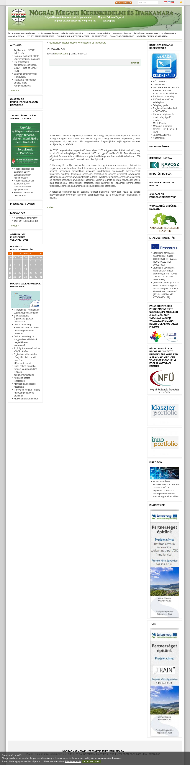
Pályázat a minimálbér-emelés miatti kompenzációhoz (25, 83)
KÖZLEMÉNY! (160, 81)
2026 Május (25, 253)
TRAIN (152, 624)
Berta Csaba (61, 53)
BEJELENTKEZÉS (123, 3)
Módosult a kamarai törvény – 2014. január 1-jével (165, 129)
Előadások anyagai (22, 204)
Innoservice (157, 505)
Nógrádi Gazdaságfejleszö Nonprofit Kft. (74, 20)
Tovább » (14, 90)
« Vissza (51, 207)
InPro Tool (156, 462)
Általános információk (21, 33)
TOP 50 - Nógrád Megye (26, 221)
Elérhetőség (99, 36)
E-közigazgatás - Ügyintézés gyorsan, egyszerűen (24, 318)
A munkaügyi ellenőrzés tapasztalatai (19, 237)
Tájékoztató (159, 84)
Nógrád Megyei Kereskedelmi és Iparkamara (68, 17)
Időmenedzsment (22, 363)
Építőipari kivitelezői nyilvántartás (155, 33)
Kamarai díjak (16, 36)
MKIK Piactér (159, 123)
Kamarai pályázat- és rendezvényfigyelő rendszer (163, 117)
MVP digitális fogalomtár (26, 398)
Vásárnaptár (159, 138)
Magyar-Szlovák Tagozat (111, 17)
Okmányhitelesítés (99, 33)
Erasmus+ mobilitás (162, 238)
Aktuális (16, 45)
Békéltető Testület (73, 33)
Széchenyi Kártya (48, 33)
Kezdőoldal (54, 42)
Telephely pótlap (161, 105)
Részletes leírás (73, 761)
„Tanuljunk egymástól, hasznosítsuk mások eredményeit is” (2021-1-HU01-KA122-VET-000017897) (165, 259)
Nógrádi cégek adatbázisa (152, 36)
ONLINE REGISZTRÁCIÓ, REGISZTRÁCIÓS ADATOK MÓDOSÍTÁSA (166, 90)
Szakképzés (109, 20)
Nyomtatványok (121, 33)
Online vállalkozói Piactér (73, 36)
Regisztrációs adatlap (163, 96)
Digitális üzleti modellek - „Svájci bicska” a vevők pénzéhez (26, 357)
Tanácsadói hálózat (122, 36)
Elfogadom (91, 761)
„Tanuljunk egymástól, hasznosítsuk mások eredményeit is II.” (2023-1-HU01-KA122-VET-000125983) (165, 273)
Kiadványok (17, 213)
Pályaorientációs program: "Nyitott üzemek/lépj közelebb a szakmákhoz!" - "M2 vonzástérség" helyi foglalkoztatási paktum (163, 357)
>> (41, 253)
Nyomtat (135, 63)
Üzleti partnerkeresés (40, 36)
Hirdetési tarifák (160, 174)
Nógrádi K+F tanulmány (25, 218)
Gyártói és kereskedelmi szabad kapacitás (24, 102)
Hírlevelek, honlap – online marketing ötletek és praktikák (27, 393)
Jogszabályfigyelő (162, 135)
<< (10, 253)
